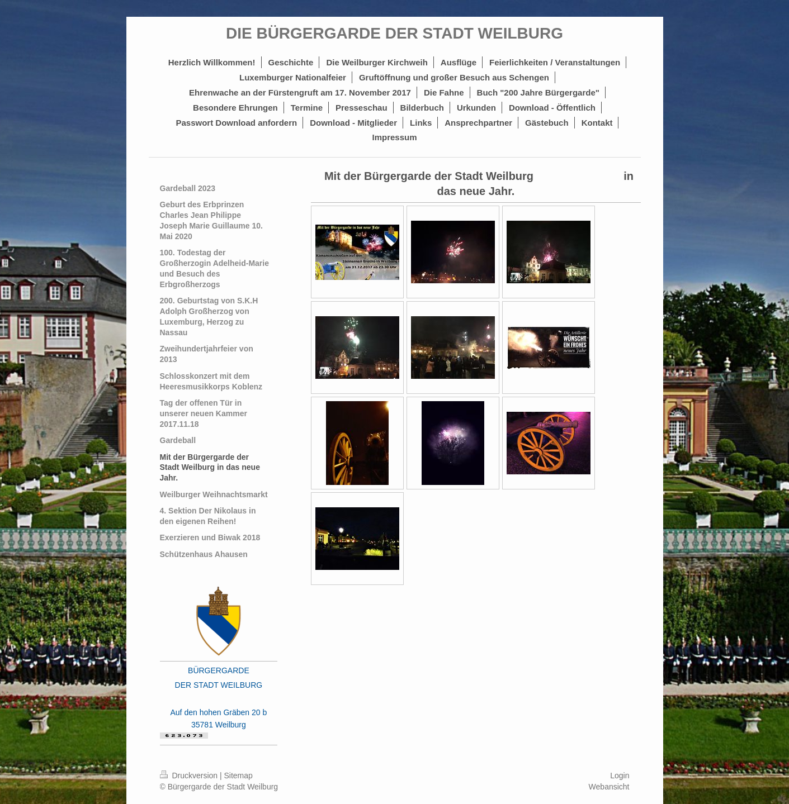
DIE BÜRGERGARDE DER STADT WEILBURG (394, 33)
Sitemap (238, 775)
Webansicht (609, 786)
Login (619, 775)
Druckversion (190, 775)
